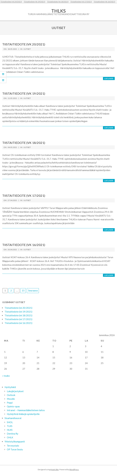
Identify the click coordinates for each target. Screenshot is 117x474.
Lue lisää (108, 78)
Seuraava (33, 290)
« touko (6, 375)
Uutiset (27, 49)
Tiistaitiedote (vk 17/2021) (81, 1)
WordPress (74, 469)
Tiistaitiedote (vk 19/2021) (34, 1)
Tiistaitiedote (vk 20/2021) (11, 1)
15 (23, 290)
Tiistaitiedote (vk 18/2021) (58, 1)
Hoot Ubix (55, 469)
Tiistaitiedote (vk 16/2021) (104, 1)
